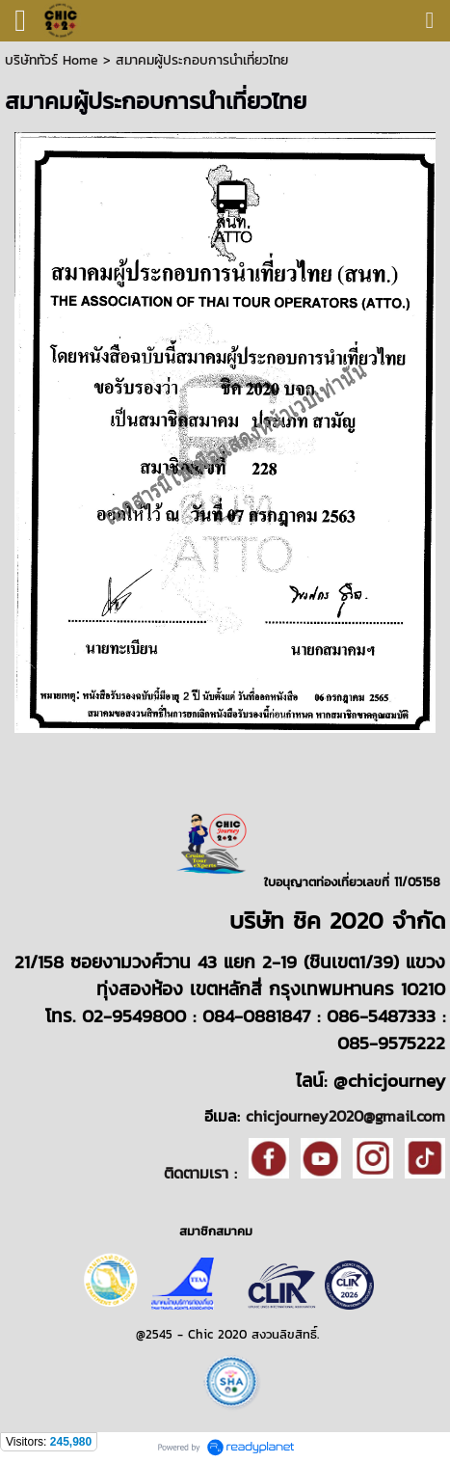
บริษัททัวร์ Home (51, 60)
